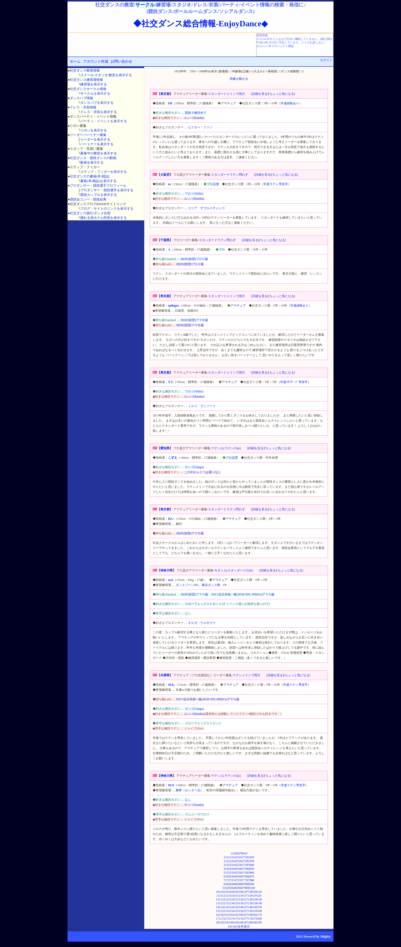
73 (231, 880)
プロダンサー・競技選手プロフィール (98, 185)
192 (234, 926)
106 (241, 892)
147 (245, 907)
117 (245, 895)
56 (240, 872)
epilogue (173, 305)
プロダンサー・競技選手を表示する (106, 190)
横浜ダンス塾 (211, 585)
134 (232, 903)
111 (218, 895)
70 (252, 876)
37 (243, 865)
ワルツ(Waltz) (194, 193)
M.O (171, 785)
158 (250, 911)
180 (259, 918)
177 (245, 918)
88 (246, 884)
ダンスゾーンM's (187, 585)
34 (234, 865)
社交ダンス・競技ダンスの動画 (93, 158)
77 (243, 880)
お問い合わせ (121, 61)
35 (237, 865)
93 (230, 888)
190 (259, 922)
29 (249, 861)
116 (241, 895)
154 (232, 911)
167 (245, 915)
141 (218, 907)
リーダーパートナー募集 (88, 135)
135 (236, 903)
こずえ (172, 457)
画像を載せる (239, 79)
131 (218, 903)
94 (233, 888)
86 (240, 884)
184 (232, 922)
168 (250, 915)
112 (223, 895)
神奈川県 (166, 570)
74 (234, 880)
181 (218, 922)
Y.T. (170, 382)
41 (225, 869)
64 (234, 876)
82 (228, 884)
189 (255, 922)
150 (259, 907)
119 (254, 895)
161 (218, 915)
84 (234, 884)
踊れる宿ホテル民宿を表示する (103, 218)
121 (218, 899)
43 (231, 869)
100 (252, 888)
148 (250, 907)
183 (227, 922)
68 (246, 876)
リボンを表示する (93, 130)
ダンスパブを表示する (97, 103)
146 (241, 907)
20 (252, 857)
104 (232, 892)
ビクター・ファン (200, 127)
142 (222, 907)
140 (259, 903)
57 (243, 872)
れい (171, 519)
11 (225, 857)
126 (241, 899)
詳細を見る (260, 94)
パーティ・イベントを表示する (103, 121)
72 (228, 880)
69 (249, 876)
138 (250, 903)
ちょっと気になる (282, 94)
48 (246, 869)
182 (222, 922)
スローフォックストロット (203, 604)
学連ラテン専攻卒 (275, 184)
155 (236, 911)
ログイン (326, 60)
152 (222, 911)
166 (241, 915)
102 (222, 892)
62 (228, 876)
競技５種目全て (195, 113)
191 (230, 926)
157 (245, 911)
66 (240, 876)
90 (252, 884)
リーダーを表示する (95, 139)
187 (245, 922)
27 (243, 861)
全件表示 (244, 926)
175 (236, 918)
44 (234, 869)
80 (252, 880)
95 (236, 888)
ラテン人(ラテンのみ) (226, 448)
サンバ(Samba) (194, 805)
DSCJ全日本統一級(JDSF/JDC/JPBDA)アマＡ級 (242, 594)
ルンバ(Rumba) (194, 118)
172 (222, 918)
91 (224, 888)
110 (259, 892)
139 (255, 903)
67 (243, 876)
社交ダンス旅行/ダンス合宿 (90, 213)
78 (246, 880)
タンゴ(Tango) (194, 467)
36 (240, 865)
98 (245, 888)
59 (249, 872)
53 (231, 872)
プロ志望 (213, 184)
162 (222, 915)
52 (228, 872)
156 (241, 911)
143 (227, 907)
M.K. (171, 684)
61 (225, 876)
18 (246, 857)
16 (240, 857)
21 (225, 861)
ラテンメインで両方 (246, 675)
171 (218, 918)
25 (237, 861)
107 (245, 892)
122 (222, 899)
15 (237, 857)
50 (252, 869)
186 (241, 922)
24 (234, 861)
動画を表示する (92, 162)
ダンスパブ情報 (81, 98)
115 (236, 895)
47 (243, 869)
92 (227, 888)
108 (250, 892)
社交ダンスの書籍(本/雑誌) (89, 176)
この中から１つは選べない (202, 472)
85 (237, 884)
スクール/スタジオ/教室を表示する (106, 75)
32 (228, 865)
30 (252, 861)
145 (236, 907)
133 (227, 903)
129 (255, 899)
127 (245, 899)
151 (218, 911)
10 (245, 853)
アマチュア (228, 103)
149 (255, 907)
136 (241, 903)
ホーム (75, 61)
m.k (170, 580)
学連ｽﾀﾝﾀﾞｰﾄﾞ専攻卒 (294, 382)
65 (237, 876)
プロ (222, 249)
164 (232, 915)
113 (227, 895)
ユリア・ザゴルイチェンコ (206, 208)
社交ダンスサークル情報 (88, 89)
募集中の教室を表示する (98, 153)
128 (250, 899)
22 (228, 861)
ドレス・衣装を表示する (98, 112)
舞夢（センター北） (189, 790)
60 (252, 872)
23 (231, 861)
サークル (145, 4)
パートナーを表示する (97, 144)
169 (255, 915)
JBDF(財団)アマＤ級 (190, 533)
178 (250, 918)
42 (228, 869)
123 (227, 899)
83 (231, 884)
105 (236, 892)
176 (241, 918)
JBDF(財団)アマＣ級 (194, 594)
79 (249, 880)
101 (218, 892)
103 (227, 892)
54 (234, 872)
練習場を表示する (93, 84)
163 (227, 915)
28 (246, 861)
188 (250, 922)
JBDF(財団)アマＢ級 (194, 320)
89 (249, 884)
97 (242, 888)
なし (188, 800)
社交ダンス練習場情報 (86, 80)
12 (228, 857)
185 (236, 922)
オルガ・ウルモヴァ (202, 623)
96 (239, 888)
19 (249, 857)
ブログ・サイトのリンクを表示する (106, 208)
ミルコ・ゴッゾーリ (202, 406)
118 (250, 895)
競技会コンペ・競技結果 (88, 199)
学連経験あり (290, 103)
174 (232, 918)
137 (245, 903)
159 (255, 911)
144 (232, 907)
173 (227, 918)
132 (222, 903)
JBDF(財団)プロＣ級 (194, 259)
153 (227, 911)
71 (225, 880)
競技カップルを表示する (98, 195)
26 (240, 861)
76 (240, 880)
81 (225, 884)
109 (255, 892)
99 (248, 888)
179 (255, 918)
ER (170, 103)
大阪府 (165, 174)
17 (243, 857)
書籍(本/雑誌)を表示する (98, 181)
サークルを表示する (95, 93)
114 (232, 895)
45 (237, 869)
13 (231, 857)
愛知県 (165, 448)
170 (259, 915)
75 (237, 880)
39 (249, 865)
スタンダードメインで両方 (226, 94)
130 (259, 899)
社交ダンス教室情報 (85, 70)
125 (236, 899)
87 (243, 884)
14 (234, 857)
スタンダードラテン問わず (229, 174)
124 (232, 899)
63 (231, 876)
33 (231, 865)
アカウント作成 (95, 61)
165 (236, 915)
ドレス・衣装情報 (83, 107)
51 (225, 872)
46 (240, 869)
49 (249, 869)
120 (259, 895)
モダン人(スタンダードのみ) (233, 570)
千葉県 (165, 240)
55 (237, 872)
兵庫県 (165, 675)
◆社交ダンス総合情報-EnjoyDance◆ (200, 23)
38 (246, 865)
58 (246, 872)
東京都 (165, 94)
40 (252, 865)
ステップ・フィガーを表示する (103, 172)
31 (225, 865)
